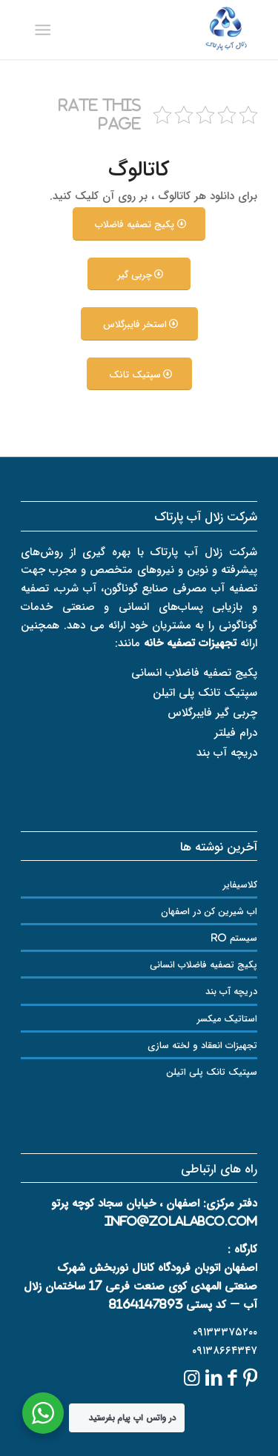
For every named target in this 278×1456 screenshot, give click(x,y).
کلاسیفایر (240, 884)
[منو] (45, 29)
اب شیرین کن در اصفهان (209, 911)
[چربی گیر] (139, 274)
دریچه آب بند (226, 751)
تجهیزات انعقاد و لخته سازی (202, 1045)
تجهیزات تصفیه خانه (190, 642)
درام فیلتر (235, 731)
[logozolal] (162, 29)
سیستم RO (234, 937)
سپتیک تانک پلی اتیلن (205, 691)
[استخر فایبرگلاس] (139, 323)
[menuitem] (45, 29)
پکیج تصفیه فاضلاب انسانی (194, 671)
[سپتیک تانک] (139, 374)
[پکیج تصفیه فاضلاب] (139, 224)
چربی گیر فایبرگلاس (212, 711)
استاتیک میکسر (227, 1018)
